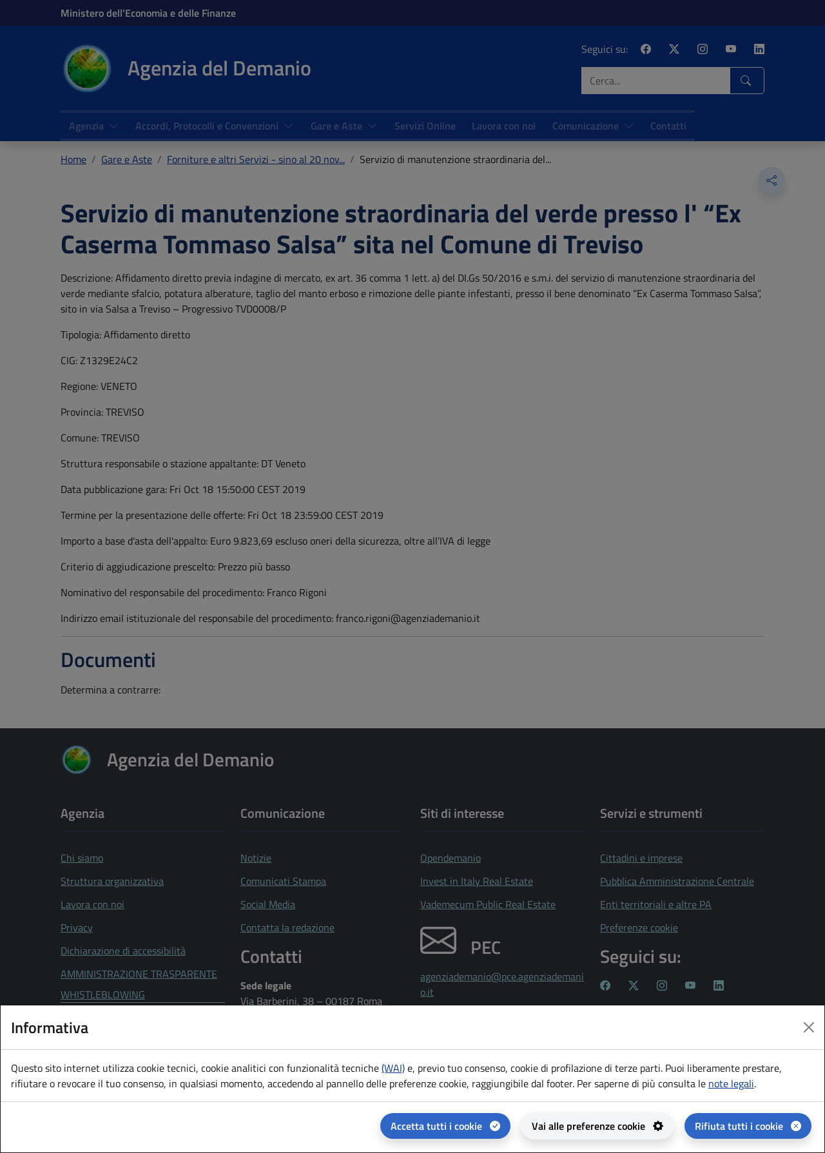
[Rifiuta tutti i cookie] (747, 1126)
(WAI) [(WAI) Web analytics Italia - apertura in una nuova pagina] (393, 1068)
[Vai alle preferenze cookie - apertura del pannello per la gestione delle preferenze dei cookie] (597, 1125)
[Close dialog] (809, 1027)
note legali (731, 1083)
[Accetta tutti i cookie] (445, 1126)
